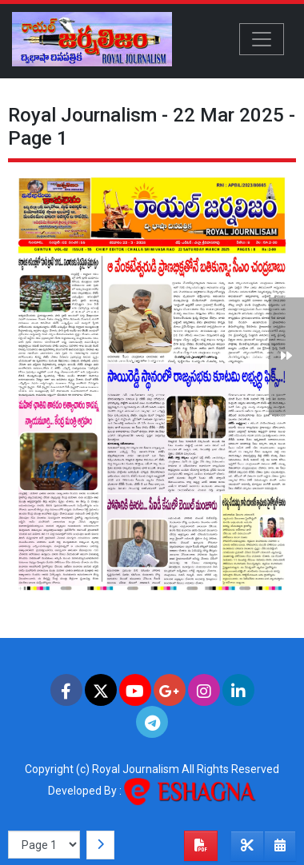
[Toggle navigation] (261, 39)
